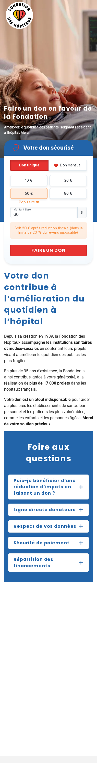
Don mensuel (67, 165)
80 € (68, 193)
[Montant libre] (44, 212)
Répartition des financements (33, 562)
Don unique (29, 165)
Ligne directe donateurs (45, 510)
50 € (29, 193)
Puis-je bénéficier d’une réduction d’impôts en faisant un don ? (45, 487)
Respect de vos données (45, 526)
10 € (28, 180)
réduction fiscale (55, 228)
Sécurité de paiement (41, 543)
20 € (68, 180)
